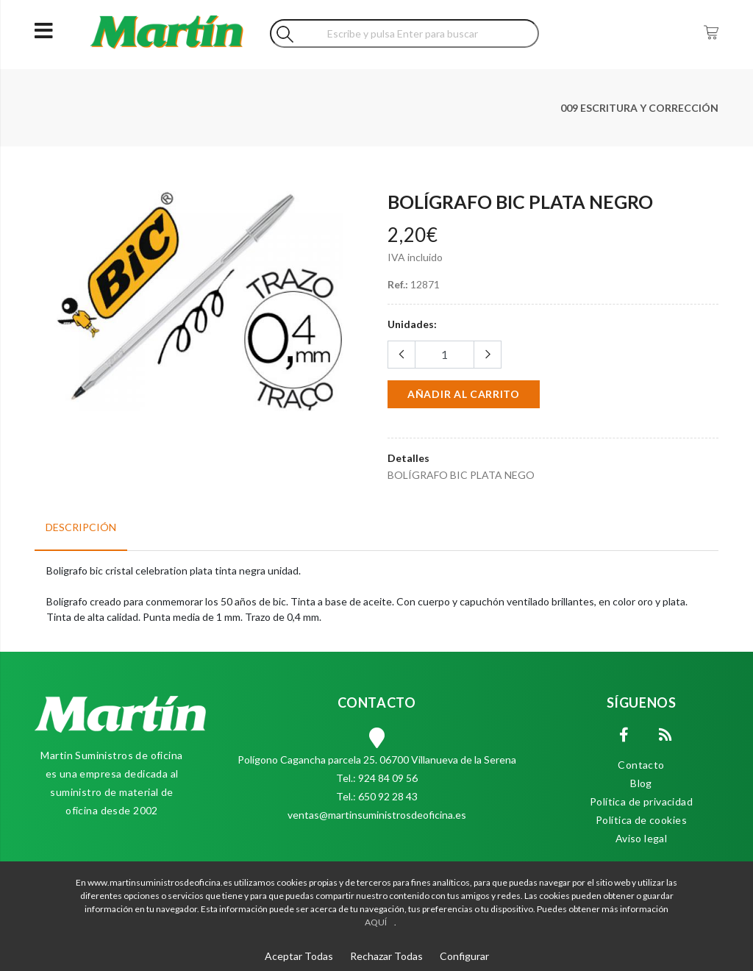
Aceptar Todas (299, 956)
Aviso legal (641, 838)
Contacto (641, 764)
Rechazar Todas (386, 956)
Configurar (464, 956)
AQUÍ (376, 922)
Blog (641, 783)
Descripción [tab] (81, 527)
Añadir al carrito (463, 394)
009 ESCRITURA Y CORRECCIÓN (639, 108)
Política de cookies (641, 820)
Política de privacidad (641, 801)
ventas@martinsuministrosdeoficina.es (377, 814)
